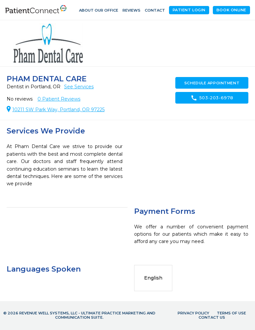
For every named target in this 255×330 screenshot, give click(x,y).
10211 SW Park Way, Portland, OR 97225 (58, 110)
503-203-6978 (212, 98)
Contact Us (212, 317)
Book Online (231, 10)
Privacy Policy (193, 313)
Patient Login (189, 10)
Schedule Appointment (211, 83)
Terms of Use (231, 313)
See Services (79, 87)
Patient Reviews (59, 99)
